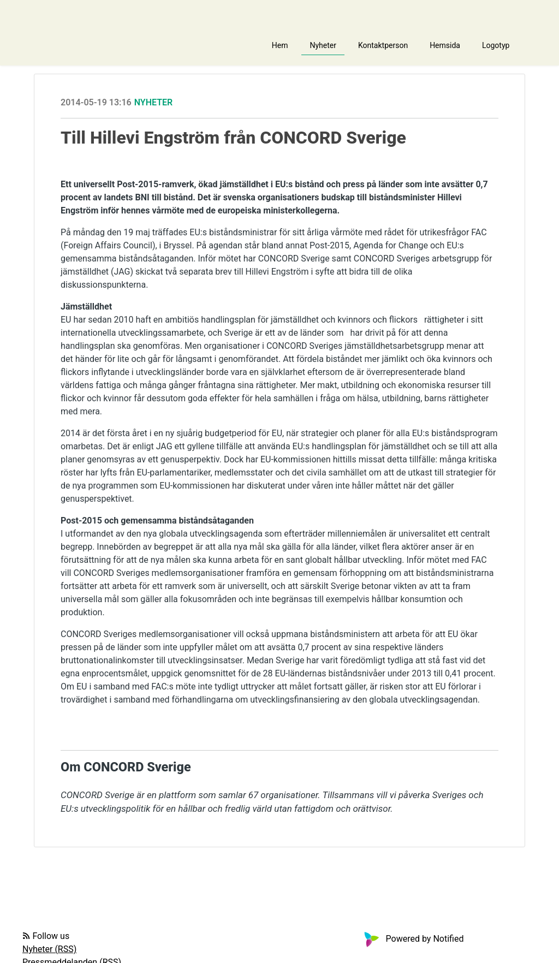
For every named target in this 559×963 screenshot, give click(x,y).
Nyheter (323, 45)
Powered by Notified (412, 939)
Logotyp (495, 45)
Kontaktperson (383, 45)
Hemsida (445, 45)
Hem (280, 45)
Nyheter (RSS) (49, 949)
